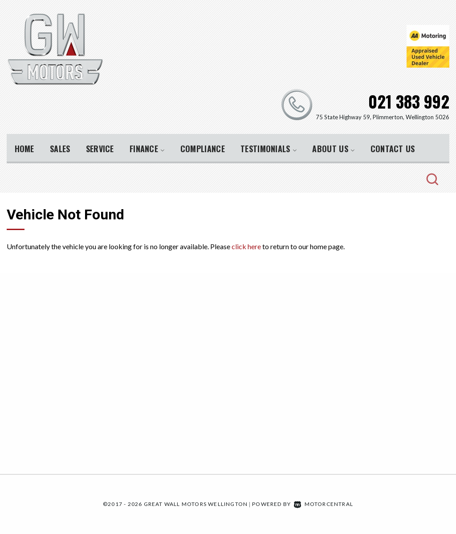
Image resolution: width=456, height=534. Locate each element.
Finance (147, 148)
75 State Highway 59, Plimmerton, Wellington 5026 (382, 117)
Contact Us (392, 148)
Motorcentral (323, 504)
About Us (333, 148)
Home (24, 148)
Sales (60, 148)
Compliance (202, 148)
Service (100, 148)
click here (246, 246)
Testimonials (268, 148)
